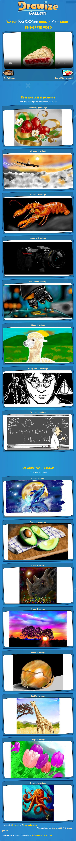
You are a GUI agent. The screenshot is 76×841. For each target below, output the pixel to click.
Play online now (30, 825)
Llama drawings (38, 325)
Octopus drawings (38, 783)
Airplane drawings (38, 151)
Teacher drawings (38, 412)
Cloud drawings (38, 609)
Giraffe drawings (38, 696)
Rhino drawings (38, 565)
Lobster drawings (38, 195)
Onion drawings (38, 652)
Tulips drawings (38, 739)
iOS (60, 828)
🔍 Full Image (10, 78)
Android (55, 828)
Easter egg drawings (38, 108)
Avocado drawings (38, 522)
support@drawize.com (42, 835)
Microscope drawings (38, 282)
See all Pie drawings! (64, 78)
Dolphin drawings (38, 478)
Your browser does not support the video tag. (38, 50)
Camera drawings (38, 238)
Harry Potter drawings (38, 369)
